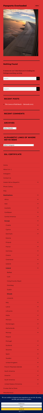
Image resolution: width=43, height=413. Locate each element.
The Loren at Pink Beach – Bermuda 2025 (19, 104)
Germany (9, 251)
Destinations (8, 195)
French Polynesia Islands (13, 367)
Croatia (8, 225)
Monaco (8, 320)
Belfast (9, 272)
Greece (8, 255)
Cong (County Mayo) (14, 281)
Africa (7, 199)
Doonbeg (10, 285)
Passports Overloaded (15, 5)
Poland (8, 337)
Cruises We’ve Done (10, 388)
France (8, 247)
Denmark (9, 234)
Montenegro (10, 324)
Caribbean (8, 212)
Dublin (9, 289)
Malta (8, 315)
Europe (7, 221)
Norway (8, 332)
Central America (10, 217)
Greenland (9, 259)
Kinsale (9, 294)
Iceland (8, 264)
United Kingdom (11, 362)
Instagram (6, 174)
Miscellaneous (8, 392)
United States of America (13, 384)
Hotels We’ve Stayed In (11, 182)
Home (5, 165)
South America (10, 380)
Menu (37, 5)
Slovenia (9, 350)
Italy (7, 302)
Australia (8, 208)
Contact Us (7, 178)
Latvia (8, 307)
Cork (8, 277)
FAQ (4, 191)
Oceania (7, 375)
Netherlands (10, 328)
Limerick (10, 298)
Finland (8, 242)
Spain (8, 354)
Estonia (8, 238)
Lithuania (9, 311)
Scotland (9, 345)
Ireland (8, 268)
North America (10, 371)
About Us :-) (7, 169)
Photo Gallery (8, 186)
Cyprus (8, 229)
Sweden (8, 358)
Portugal (9, 341)
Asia (6, 204)
